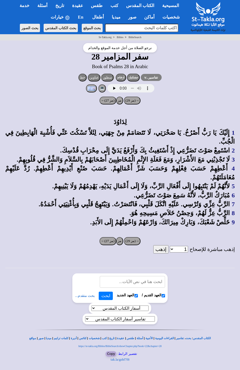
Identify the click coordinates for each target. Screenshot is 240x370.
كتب (104, 338)
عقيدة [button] (77, 5)
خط (82, 77)
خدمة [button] (25, 5)
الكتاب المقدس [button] (140, 5)
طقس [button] (97, 5)
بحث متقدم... (85, 296)
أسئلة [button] (42, 5)
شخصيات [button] (172, 17)
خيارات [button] (60, 17)
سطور (107, 77)
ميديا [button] (116, 17)
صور (41, 338)
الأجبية (149, 338)
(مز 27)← (108, 100)
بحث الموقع (92, 28)
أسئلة (140, 338)
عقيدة (120, 338)
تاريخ (112, 338)
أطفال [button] (98, 17)
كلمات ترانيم (61, 338)
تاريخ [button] (59, 5)
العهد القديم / (153, 295)
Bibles (120, 37)
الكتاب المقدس (202, 338)
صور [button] (132, 17)
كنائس (82, 338)
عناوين (94, 77)
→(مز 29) (132, 100)
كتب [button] (114, 5)
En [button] (81, 17)
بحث (188, 338)
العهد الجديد (127, 295)
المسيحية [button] (170, 5)
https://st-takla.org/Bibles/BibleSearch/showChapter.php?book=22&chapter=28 (119, 346)
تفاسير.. (151, 77)
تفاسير (180, 338)
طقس (130, 338)
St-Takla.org (105, 37)
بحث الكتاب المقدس (60, 28)
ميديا (48, 338)
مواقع (32, 338)
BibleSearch (134, 37)
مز (119, 100)
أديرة (74, 338)
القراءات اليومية (164, 338)
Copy (111, 354)
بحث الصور (29, 28)
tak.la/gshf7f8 (120, 359)
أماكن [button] (149, 17)
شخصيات (94, 338)
